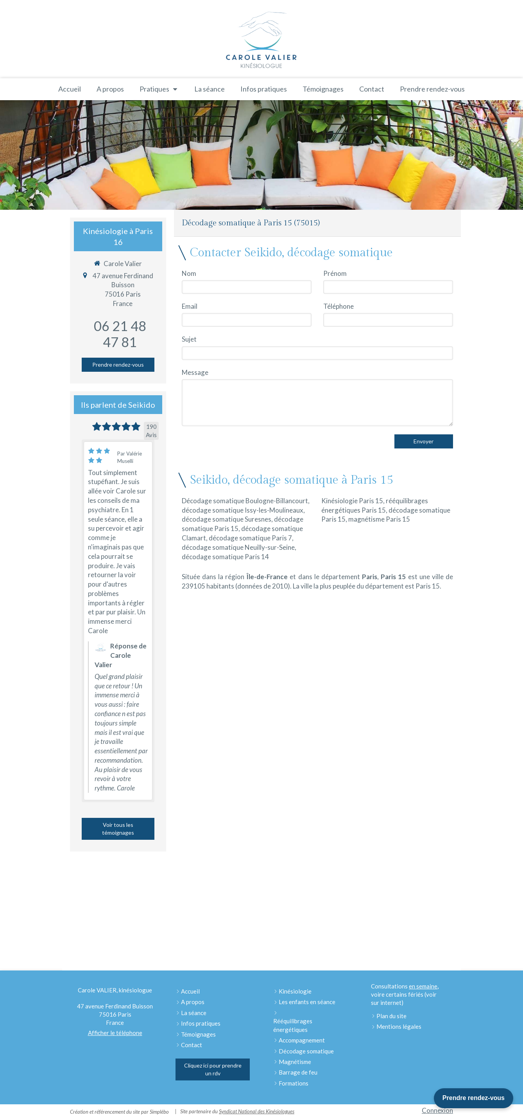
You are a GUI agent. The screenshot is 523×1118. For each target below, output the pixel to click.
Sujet (189, 339)
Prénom (335, 273)
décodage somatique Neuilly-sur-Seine (238, 547)
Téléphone (338, 306)
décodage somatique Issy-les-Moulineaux (242, 510)
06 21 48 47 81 (120, 334)
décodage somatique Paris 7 (250, 538)
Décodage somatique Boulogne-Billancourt (245, 501)
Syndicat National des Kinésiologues (256, 1111)
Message (195, 372)
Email (189, 306)
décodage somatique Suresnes (226, 519)
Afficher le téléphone (115, 1032)
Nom (189, 273)
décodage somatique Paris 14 (225, 557)
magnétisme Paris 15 (379, 519)
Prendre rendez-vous (473, 1098)
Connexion (437, 1110)
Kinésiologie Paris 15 (352, 501)
